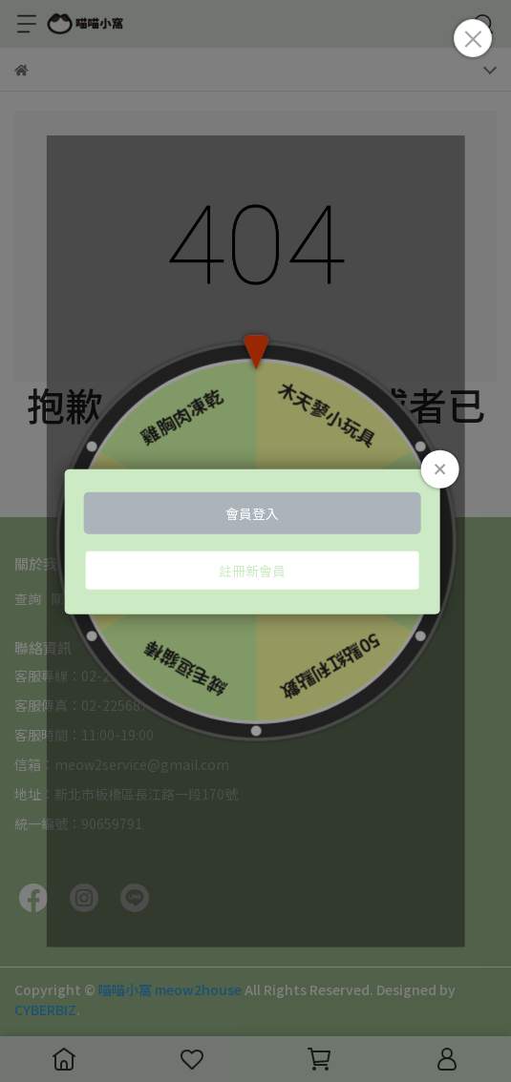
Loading (255, 541)
